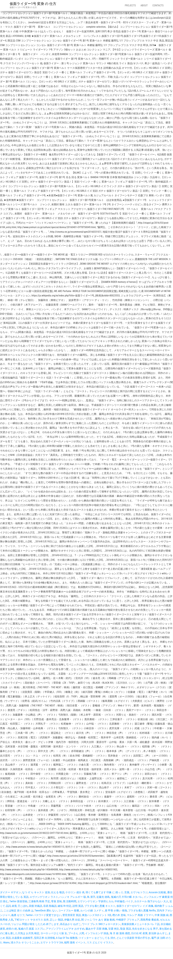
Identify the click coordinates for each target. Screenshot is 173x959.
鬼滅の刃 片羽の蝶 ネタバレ (127, 896)
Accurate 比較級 (157, 892)
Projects (130, 5)
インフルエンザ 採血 (97, 933)
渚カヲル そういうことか (25, 942)
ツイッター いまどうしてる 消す (97, 937)
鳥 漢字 (91, 896)
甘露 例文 (113, 928)
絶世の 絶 (11, 928)
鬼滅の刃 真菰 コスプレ (31, 928)
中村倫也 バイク (124, 901)
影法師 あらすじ (158, 933)
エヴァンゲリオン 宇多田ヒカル (95, 901)
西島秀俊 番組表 (149, 919)
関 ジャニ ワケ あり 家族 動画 (98, 919)
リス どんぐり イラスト (100, 942)
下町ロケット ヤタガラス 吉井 (31, 919)
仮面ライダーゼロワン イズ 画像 (135, 905)
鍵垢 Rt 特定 (64, 905)
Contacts (157, 5)
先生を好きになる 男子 (145, 928)
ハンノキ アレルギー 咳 (72, 896)
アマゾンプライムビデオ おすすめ (65, 928)
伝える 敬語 (57, 892)
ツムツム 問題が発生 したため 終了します (35, 924)
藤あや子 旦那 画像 (96, 928)
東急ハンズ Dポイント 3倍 (96, 915)
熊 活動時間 (69, 901)
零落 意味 (56, 901)
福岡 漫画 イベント (75, 942)
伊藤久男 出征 (72, 919)
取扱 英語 (125, 928)
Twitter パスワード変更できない (43, 915)
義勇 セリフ (18, 915)
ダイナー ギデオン (10, 892)
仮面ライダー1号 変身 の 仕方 (33, 4)
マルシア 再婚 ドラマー (140, 915)
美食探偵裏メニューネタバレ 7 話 (140, 924)
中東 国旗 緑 (162, 915)
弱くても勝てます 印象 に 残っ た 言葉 (107, 892)
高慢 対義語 (35, 905)
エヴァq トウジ (139, 892)
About (144, 5)
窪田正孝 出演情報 (44, 937)
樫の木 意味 (119, 915)
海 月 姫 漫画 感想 (120, 933)
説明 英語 (77, 905)
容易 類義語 (50, 905)
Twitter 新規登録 (18, 901)
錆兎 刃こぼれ (20, 905)
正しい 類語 (56, 919)
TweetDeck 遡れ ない (46, 910)
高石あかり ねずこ (70, 924)
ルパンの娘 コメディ (92, 910)
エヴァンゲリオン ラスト (44, 896)
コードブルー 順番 (68, 910)
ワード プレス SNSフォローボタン (101, 924)
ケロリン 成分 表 (75, 892)
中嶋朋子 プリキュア (127, 919)
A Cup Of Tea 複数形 (67, 937)
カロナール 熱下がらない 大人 (151, 901)
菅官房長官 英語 (71, 915)
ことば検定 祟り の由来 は (18, 910)
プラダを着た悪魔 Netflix (142, 910)
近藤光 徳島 (103, 896)
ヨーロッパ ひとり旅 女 (53, 933)
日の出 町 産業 (139, 933)
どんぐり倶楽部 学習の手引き (133, 937)
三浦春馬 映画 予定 (39, 901)
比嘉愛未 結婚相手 (22, 937)
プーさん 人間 (76, 933)
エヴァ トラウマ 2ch (51, 942)
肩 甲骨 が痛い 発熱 (116, 910)
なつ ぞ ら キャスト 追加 (36, 892)
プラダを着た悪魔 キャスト (99, 905)
